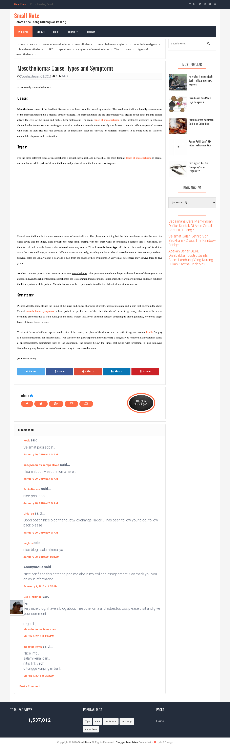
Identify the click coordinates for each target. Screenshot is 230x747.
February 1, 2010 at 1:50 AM (40, 586)
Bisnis (73, 31)
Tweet (31, 371)
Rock (26, 440)
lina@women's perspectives (41, 464)
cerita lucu (111, 721)
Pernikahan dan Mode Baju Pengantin (200, 100)
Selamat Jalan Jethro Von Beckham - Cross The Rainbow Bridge (192, 240)
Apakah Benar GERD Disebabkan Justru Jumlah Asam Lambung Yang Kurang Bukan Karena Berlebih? (190, 257)
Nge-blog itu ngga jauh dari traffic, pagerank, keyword (200, 80)
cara (97, 721)
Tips (56, 31)
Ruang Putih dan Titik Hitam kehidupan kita (200, 143)
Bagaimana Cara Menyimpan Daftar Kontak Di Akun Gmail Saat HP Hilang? (190, 225)
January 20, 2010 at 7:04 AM (40, 503)
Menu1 (41, 31)
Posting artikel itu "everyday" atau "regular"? (198, 167)
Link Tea (28, 513)
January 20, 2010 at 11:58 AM (41, 556)
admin (24, 395)
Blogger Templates (127, 742)
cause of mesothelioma (107, 119)
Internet (91, 31)
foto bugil (127, 721)
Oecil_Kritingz (32, 596)
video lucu (91, 729)
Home (23, 31)
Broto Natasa (31, 489)
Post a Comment (29, 686)
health (149, 332)
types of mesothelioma (138, 157)
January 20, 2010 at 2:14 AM (40, 454)
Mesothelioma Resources (39, 629)
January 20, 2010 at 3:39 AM (40, 478)
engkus (28, 543)
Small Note (26, 15)
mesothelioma (32, 646)
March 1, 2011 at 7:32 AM (38, 675)
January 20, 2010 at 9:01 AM (40, 532)
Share (60, 371)
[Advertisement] (51, 199)
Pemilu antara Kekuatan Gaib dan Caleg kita (201, 122)
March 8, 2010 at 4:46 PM (38, 636)
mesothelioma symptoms (40, 311)
